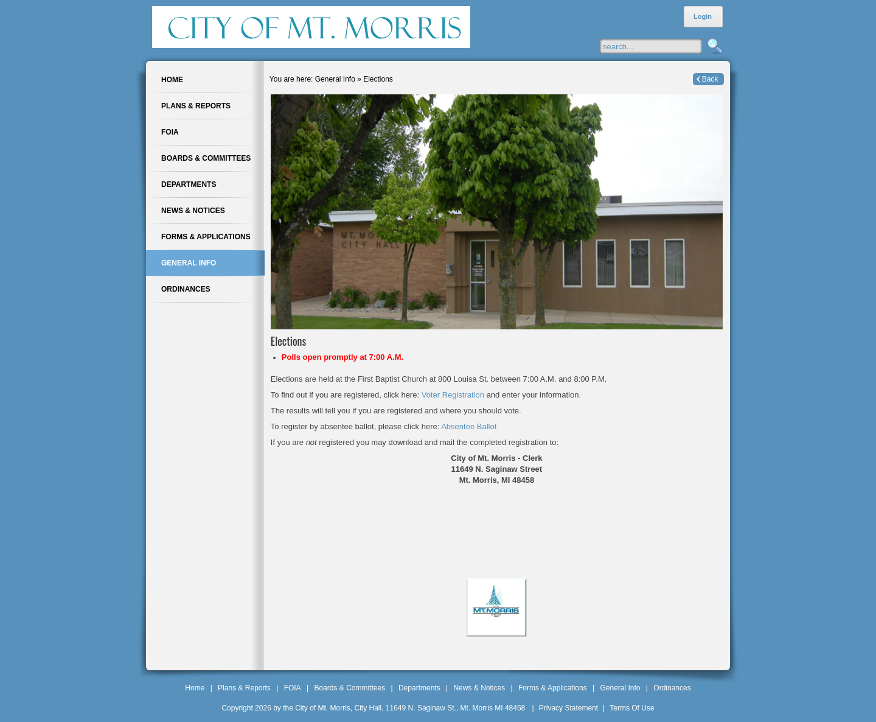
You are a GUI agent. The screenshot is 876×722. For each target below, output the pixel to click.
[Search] (663, 46)
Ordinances (671, 688)
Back (710, 79)
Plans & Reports (244, 688)
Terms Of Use (632, 708)
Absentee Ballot (468, 426)
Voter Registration (454, 394)
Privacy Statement (568, 708)
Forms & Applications (552, 688)
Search (713, 46)
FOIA (292, 688)
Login (702, 16)
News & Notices (479, 688)
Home (194, 688)
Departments (419, 688)
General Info (620, 688)
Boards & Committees (349, 688)
